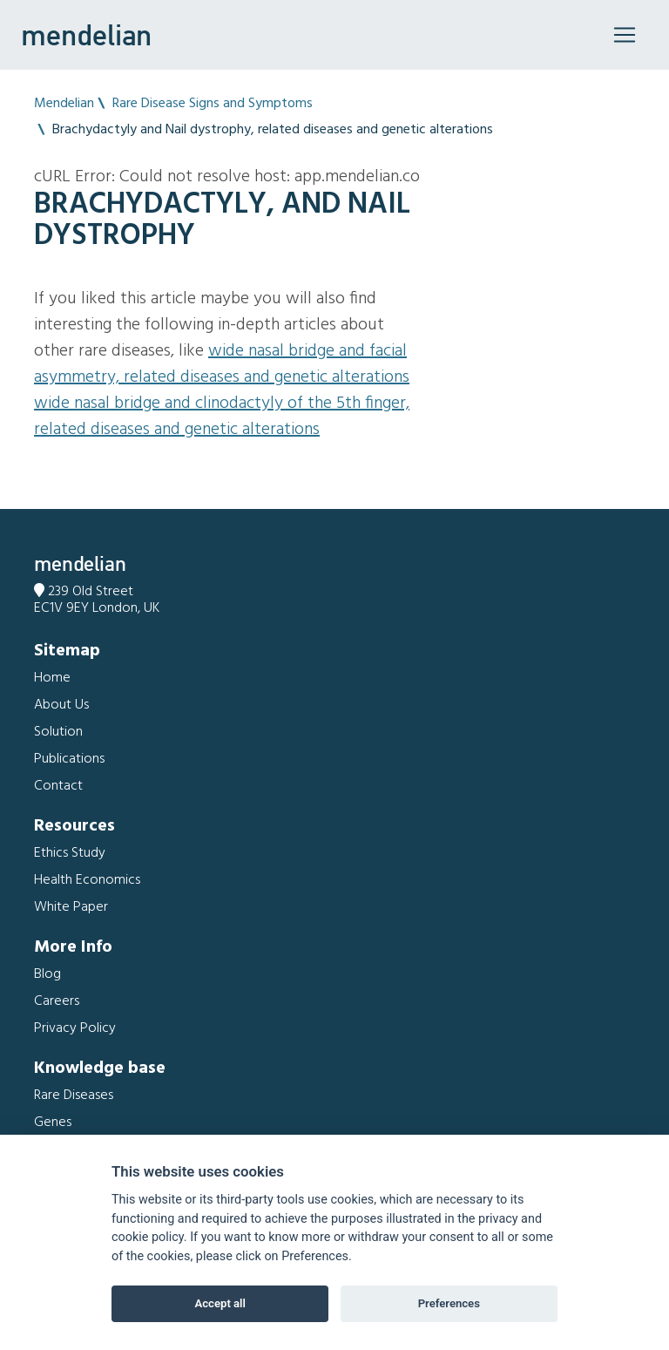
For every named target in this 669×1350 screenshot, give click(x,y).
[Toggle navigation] (624, 34)
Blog (47, 974)
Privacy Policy (75, 1028)
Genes (52, 1122)
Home (52, 678)
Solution (58, 732)
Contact (58, 786)
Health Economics (87, 880)
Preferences (449, 1303)
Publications (69, 759)
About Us (61, 705)
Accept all (220, 1303)
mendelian (86, 34)
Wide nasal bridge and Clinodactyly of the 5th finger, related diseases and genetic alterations (221, 417)
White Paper (71, 907)
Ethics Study (69, 853)
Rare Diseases (73, 1095)
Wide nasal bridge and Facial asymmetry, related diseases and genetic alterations (221, 364)
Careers (56, 1001)
